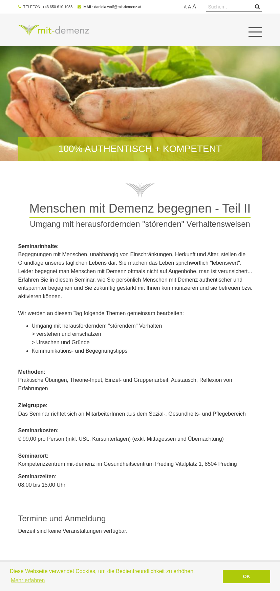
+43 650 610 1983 (57, 7)
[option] (140, 103)
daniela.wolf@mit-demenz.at (117, 7)
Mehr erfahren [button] (28, 580)
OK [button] (246, 576)
